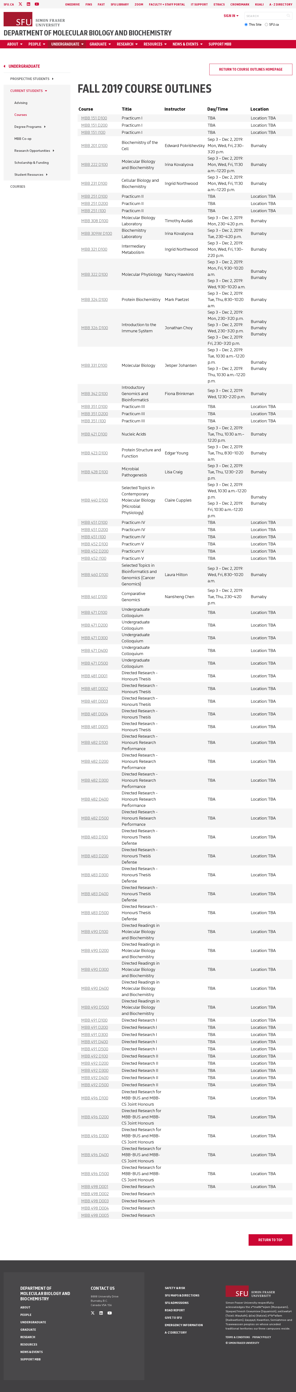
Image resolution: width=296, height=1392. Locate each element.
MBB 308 (94, 220)
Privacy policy (261, 1337)
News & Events (185, 44)
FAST (101, 4)
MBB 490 (94, 931)
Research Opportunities (32, 151)
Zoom (139, 4)
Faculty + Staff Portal (167, 4)
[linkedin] (28, 4)
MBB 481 (94, 676)
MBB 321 (94, 249)
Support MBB (220, 44)
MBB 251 (94, 196)
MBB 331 (94, 365)
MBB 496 (94, 1098)
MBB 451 (94, 522)
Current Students (26, 91)
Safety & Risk (175, 1288)
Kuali (259, 4)
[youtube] (37, 4)
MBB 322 (94, 274)
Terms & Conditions (238, 1337)
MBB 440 (94, 500)
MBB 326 (94, 327)
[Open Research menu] (137, 44)
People (34, 44)
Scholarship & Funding (31, 163)
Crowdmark (239, 4)
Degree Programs (27, 127)
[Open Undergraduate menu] (83, 44)
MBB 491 (94, 1020)
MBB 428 (94, 472)
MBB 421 (94, 434)
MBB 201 (94, 145)
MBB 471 (94, 612)
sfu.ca (9, 4)
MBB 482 (94, 742)
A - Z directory (280, 4)
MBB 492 (94, 1056)
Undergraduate (65, 44)
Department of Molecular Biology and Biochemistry (88, 33)
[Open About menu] (22, 44)
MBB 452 (94, 544)
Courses (20, 115)
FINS (88, 4)
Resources (153, 44)
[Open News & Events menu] (202, 44)
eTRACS (219, 4)
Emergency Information (184, 1325)
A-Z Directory (176, 1332)
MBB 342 (94, 393)
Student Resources (28, 175)
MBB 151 (94, 118)
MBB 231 (94, 183)
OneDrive (72, 4)
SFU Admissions (176, 1303)
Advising (21, 103)
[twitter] (20, 4)
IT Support (199, 4)
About (12, 44)
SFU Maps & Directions (182, 1295)
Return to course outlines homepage (251, 69)
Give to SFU (173, 1318)
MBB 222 (94, 164)
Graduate (98, 44)
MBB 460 (94, 574)
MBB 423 (94, 453)
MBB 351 (94, 406)
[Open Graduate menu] (110, 44)
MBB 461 (94, 596)
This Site (255, 25)
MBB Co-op (22, 139)
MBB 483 (94, 837)
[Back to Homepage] (35, 19)
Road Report (175, 1310)
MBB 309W (96, 233)
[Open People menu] (45, 44)
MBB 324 (94, 299)
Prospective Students (29, 79)
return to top (270, 1240)
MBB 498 (94, 1186)
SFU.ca (274, 25)
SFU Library (120, 4)
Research (125, 44)
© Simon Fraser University (242, 1343)
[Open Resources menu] (166, 44)
